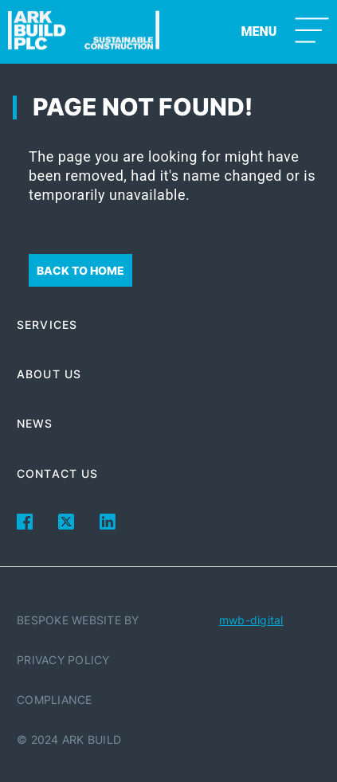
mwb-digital (251, 620)
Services (47, 324)
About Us (49, 374)
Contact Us (57, 473)
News (35, 423)
